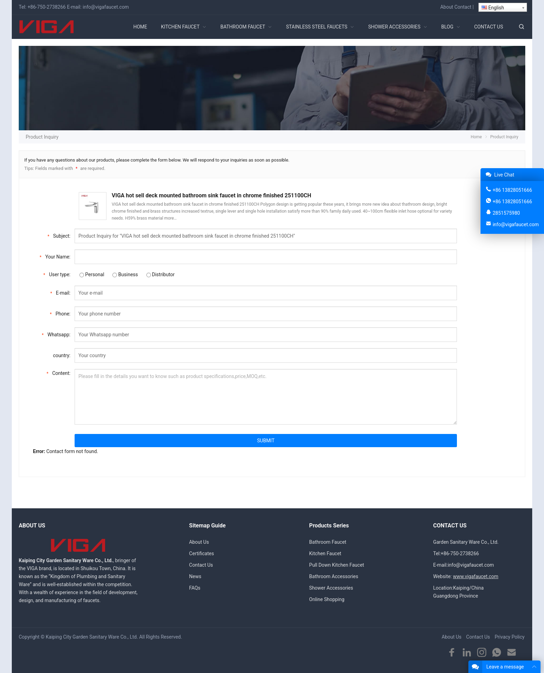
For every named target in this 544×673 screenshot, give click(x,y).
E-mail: (60, 292)
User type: (56, 274)
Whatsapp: (56, 334)
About (446, 7)
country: (61, 355)
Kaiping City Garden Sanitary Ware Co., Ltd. (92, 637)
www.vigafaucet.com (475, 576)
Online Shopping (327, 599)
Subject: (59, 235)
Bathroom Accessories (333, 576)
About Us (199, 542)
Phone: (60, 313)
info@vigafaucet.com (106, 7)
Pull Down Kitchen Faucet (336, 565)
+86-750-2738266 (46, 7)
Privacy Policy (510, 637)
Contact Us (201, 565)
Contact (462, 7)
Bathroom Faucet (327, 542)
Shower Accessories (331, 588)
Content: (58, 372)
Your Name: (55, 256)
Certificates (201, 553)
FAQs (195, 588)
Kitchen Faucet (325, 553)
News (195, 576)
